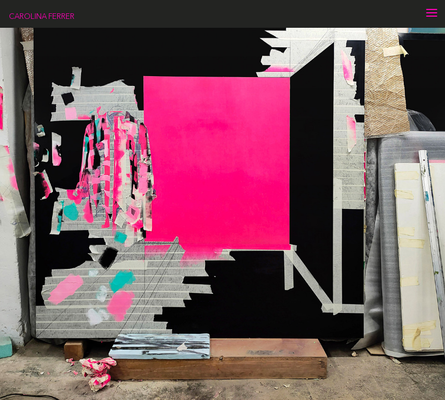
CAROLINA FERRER (41, 16)
